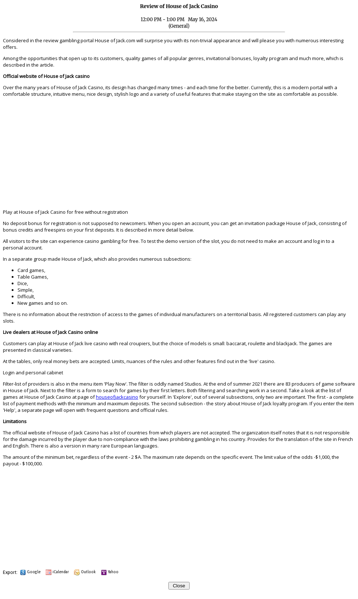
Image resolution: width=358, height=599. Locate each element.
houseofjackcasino (117, 397)
